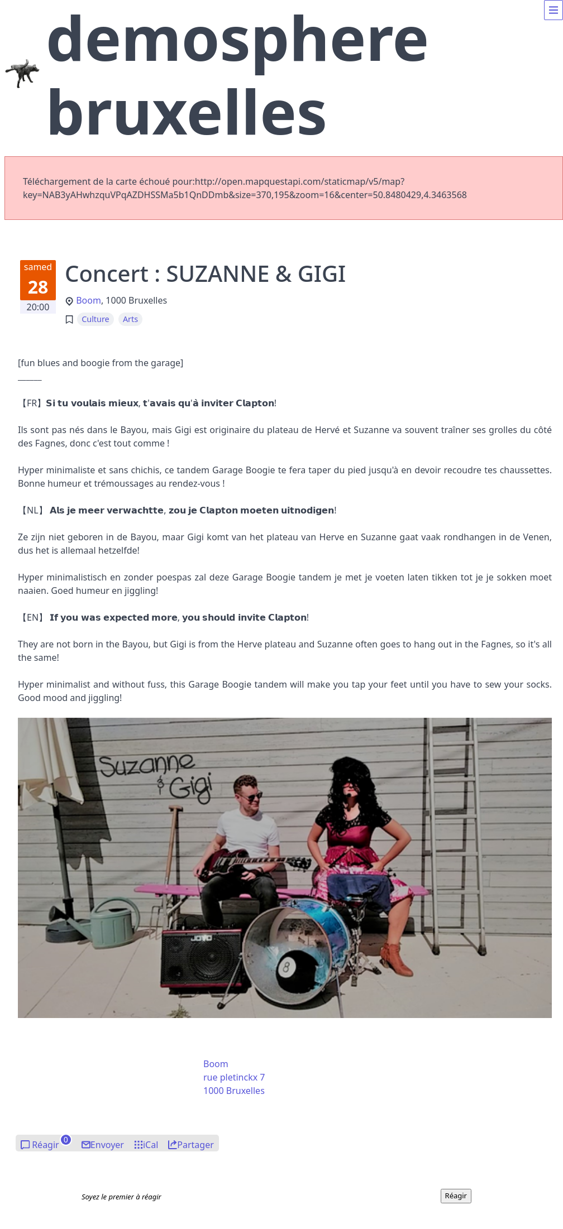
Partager (195, 1145)
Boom (88, 300)
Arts (130, 319)
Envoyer (107, 1145)
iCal (150, 1145)
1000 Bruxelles (234, 1090)
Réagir (45, 1145)
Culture (95, 319)
